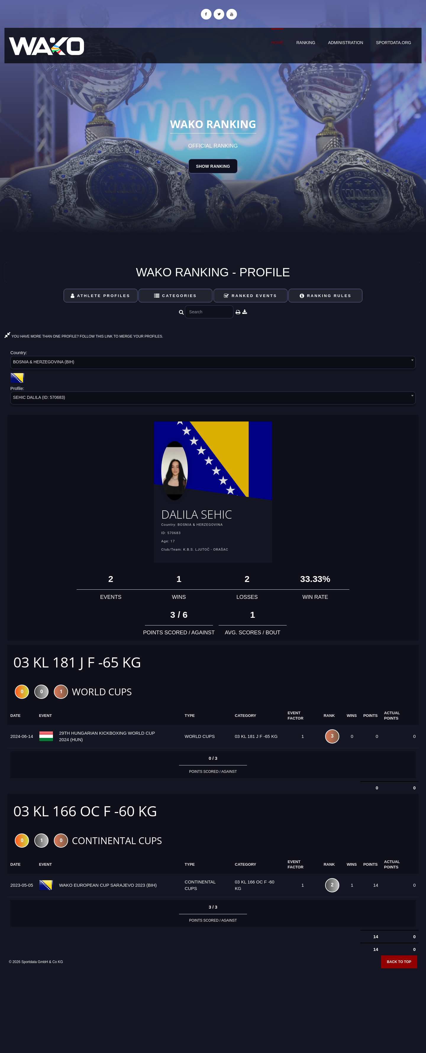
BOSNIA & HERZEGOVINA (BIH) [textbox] (43, 361)
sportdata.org (393, 42)
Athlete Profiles (100, 296)
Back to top (399, 965)
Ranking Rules (326, 296)
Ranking (305, 42)
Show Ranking (213, 166)
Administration (345, 42)
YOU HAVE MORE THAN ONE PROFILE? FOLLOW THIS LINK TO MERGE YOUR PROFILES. (83, 336)
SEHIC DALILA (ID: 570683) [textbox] (39, 397)
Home (277, 42)
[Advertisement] (213, 1010)
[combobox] (213, 363)
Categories (175, 296)
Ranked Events (250, 296)
